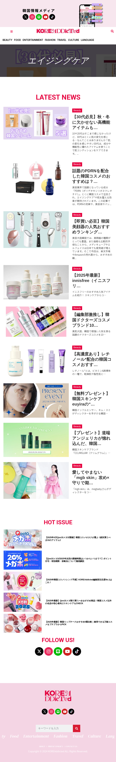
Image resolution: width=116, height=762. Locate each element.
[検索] (76, 728)
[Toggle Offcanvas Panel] (11, 31)
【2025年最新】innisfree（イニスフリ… (91, 280)
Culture (73, 39)
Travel (61, 39)
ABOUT (42, 746)
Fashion (50, 39)
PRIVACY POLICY (55, 746)
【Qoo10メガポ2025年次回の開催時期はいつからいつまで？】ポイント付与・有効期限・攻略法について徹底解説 (78, 560)
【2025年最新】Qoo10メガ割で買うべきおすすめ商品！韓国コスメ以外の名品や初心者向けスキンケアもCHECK (78, 602)
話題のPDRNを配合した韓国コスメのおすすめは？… (91, 176)
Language (87, 39)
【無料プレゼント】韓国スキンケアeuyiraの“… (91, 398)
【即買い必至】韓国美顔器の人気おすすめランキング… (91, 226)
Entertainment (33, 39)
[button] (112, 31)
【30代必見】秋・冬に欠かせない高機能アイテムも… (91, 122)
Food (17, 39)
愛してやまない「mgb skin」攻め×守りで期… (90, 477)
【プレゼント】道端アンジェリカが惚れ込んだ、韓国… (91, 438)
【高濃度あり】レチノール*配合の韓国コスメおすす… (91, 359)
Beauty (7, 39)
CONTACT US (71, 746)
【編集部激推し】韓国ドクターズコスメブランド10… (91, 319)
